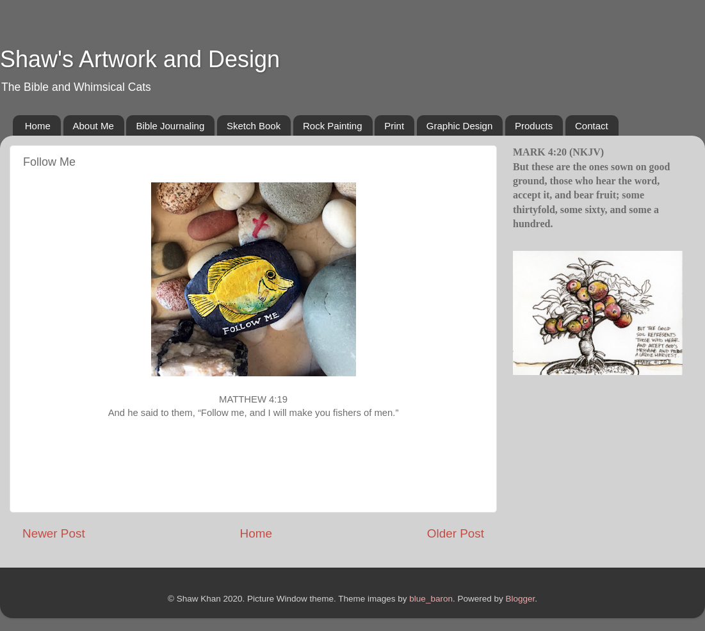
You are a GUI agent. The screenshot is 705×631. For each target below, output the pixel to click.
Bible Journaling (170, 125)
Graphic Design (459, 125)
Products (534, 125)
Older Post (455, 533)
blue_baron (431, 598)
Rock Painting (332, 125)
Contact (591, 125)
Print (394, 125)
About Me (93, 125)
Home (38, 125)
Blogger (520, 598)
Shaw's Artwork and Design (140, 59)
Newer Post (53, 533)
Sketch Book (253, 125)
